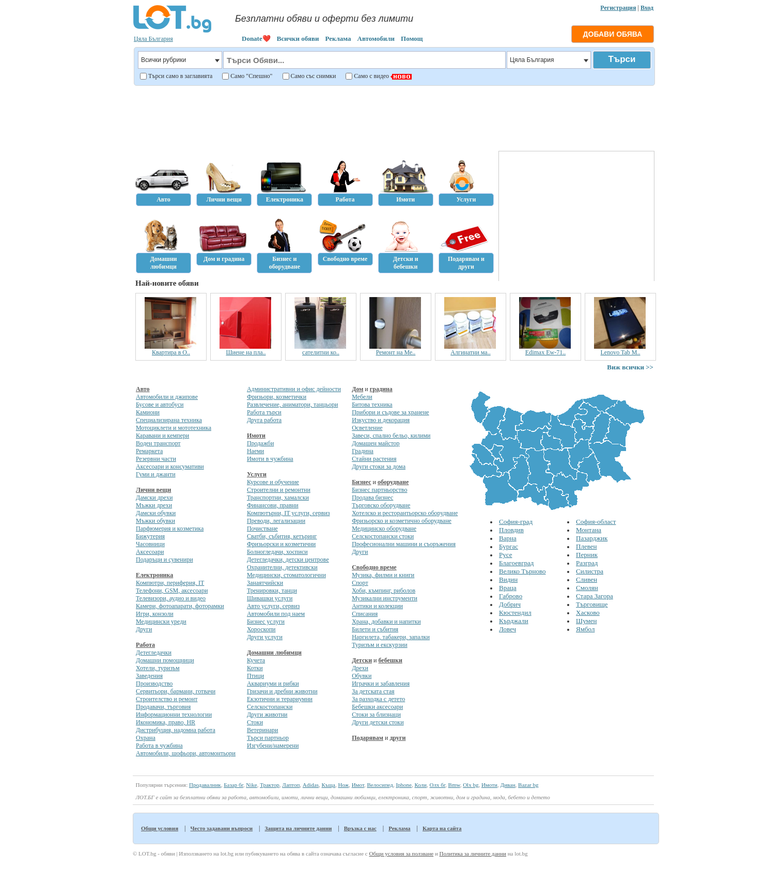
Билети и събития (375, 629)
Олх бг (437, 785)
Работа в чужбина (159, 745)
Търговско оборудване (381, 505)
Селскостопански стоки (383, 536)
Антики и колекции (377, 606)
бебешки (390, 660)
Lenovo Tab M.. (641, 352)
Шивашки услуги (270, 598)
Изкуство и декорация (381, 420)
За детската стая (373, 691)
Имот (358, 785)
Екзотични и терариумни (280, 699)
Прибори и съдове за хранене (390, 412)
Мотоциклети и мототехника (173, 427)
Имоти (256, 435)
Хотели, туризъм (158, 668)
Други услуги (265, 637)
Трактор (269, 785)
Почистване (262, 528)
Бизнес (361, 482)
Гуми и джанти (156, 474)
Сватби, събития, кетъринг (282, 536)
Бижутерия (150, 536)
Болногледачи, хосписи (277, 551)
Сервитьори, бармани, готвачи (175, 691)
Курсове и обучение (273, 482)
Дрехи (360, 668)
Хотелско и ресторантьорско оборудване (405, 513)
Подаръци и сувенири (164, 559)
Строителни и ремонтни (278, 489)
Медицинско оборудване (384, 528)
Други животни (267, 714)
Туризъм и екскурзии (379, 644)
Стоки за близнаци (376, 714)
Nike (251, 785)
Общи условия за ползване (401, 853)
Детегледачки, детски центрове (288, 559)
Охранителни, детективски (282, 567)
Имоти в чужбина (270, 458)
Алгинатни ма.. (491, 352)
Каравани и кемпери (162, 435)
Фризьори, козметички (276, 396)
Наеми (255, 451)
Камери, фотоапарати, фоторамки (180, 606)
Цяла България (153, 38)
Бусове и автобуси (159, 404)
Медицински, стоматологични (286, 575)
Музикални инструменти (384, 598)
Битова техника (372, 404)
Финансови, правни (273, 505)
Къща (328, 785)
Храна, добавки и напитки (386, 621)
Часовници (150, 544)
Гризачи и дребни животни (282, 691)
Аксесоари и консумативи (170, 466)
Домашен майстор (375, 443)
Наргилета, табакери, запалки (391, 637)
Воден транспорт (158, 443)
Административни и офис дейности (294, 389)
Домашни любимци (274, 652)
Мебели (362, 396)
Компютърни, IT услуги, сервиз (288, 513)
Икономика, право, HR (165, 722)
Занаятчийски (265, 582)
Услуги (257, 474)
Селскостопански (269, 706)
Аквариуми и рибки (273, 683)
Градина (362, 451)
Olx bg (470, 785)
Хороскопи (261, 629)
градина (381, 389)
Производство (154, 683)
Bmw (454, 785)
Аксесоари (150, 551)
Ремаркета (149, 451)
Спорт (360, 582)
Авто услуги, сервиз (273, 606)
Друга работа (264, 420)
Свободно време (374, 567)
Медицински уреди (161, 621)
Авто (143, 389)
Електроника (154, 575)
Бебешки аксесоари (377, 706)
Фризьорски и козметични (281, 544)
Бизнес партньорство (379, 489)
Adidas (311, 785)
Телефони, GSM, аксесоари (172, 590)
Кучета (256, 660)
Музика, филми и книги (383, 575)
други (397, 737)
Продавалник (205, 785)
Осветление (367, 427)
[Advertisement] (393, 117)
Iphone (404, 785)
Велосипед (380, 785)
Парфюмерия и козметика (170, 528)
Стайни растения (374, 458)
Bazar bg (528, 785)
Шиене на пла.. (267, 352)
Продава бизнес (372, 497)
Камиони (148, 412)
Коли (420, 785)
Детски (362, 660)
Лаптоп (291, 785)
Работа (145, 644)
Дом (357, 389)
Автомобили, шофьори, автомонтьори (186, 753)
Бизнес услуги (266, 621)
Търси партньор (268, 737)
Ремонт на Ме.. (417, 352)
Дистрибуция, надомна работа (175, 730)
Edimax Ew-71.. (566, 352)
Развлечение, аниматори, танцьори (292, 404)
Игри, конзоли (155, 613)
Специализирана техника (169, 420)
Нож (343, 785)
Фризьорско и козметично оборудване (401, 520)
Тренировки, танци (272, 590)
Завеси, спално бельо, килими (391, 435)
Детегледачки (153, 652)
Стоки (255, 722)
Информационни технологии (174, 714)
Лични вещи (153, 489)
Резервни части (156, 458)
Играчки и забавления (381, 683)
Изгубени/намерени (273, 745)
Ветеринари (262, 730)
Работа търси (264, 412)
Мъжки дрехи (154, 505)
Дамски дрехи (154, 497)
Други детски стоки (377, 722)
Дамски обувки (156, 513)
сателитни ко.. (342, 352)
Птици (255, 675)
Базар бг (233, 785)
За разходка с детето (378, 699)
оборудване (393, 482)
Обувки (361, 675)
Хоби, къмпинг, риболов (383, 590)
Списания (365, 613)
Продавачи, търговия (163, 706)
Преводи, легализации (276, 520)
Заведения (149, 675)
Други (144, 629)
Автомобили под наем (276, 613)
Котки (255, 668)
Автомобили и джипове (167, 396)
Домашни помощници (165, 660)
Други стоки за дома (378, 466)
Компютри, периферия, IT (170, 582)
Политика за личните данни (473, 853)
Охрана (145, 737)
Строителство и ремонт (166, 699)
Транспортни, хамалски (278, 497)
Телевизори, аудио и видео (171, 598)
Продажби (260, 443)
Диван (507, 785)
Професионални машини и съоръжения (404, 544)
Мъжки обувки (155, 520)
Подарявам (367, 737)
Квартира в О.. (192, 352)
